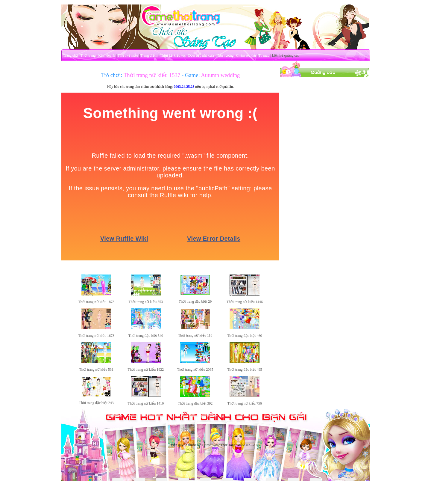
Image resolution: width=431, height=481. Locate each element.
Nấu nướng (225, 55)
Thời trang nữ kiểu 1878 (96, 302)
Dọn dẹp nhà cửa (201, 55)
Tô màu (263, 55)
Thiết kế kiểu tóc (173, 55)
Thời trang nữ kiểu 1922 (146, 369)
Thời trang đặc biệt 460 (244, 336)
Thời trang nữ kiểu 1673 (96, 336)
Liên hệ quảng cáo (286, 55)
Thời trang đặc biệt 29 (195, 301)
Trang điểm (148, 55)
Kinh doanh (106, 55)
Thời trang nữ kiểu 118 (195, 335)
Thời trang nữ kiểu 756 (244, 403)
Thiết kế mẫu (128, 55)
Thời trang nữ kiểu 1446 (245, 302)
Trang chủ (70, 55)
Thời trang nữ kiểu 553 (146, 302)
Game (206, 445)
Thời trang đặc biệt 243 (96, 403)
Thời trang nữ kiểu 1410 (146, 403)
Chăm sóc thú (246, 55)
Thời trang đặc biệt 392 (195, 403)
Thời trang (88, 55)
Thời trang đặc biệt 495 (244, 369)
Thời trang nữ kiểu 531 (96, 369)
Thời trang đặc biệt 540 (145, 336)
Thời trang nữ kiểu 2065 (195, 369)
